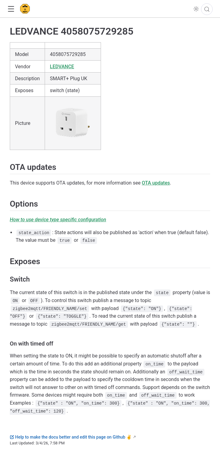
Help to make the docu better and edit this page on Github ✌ (71, 437)
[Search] (207, 9)
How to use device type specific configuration (58, 220)
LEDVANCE (62, 66)
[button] (11, 9)
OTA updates (156, 183)
